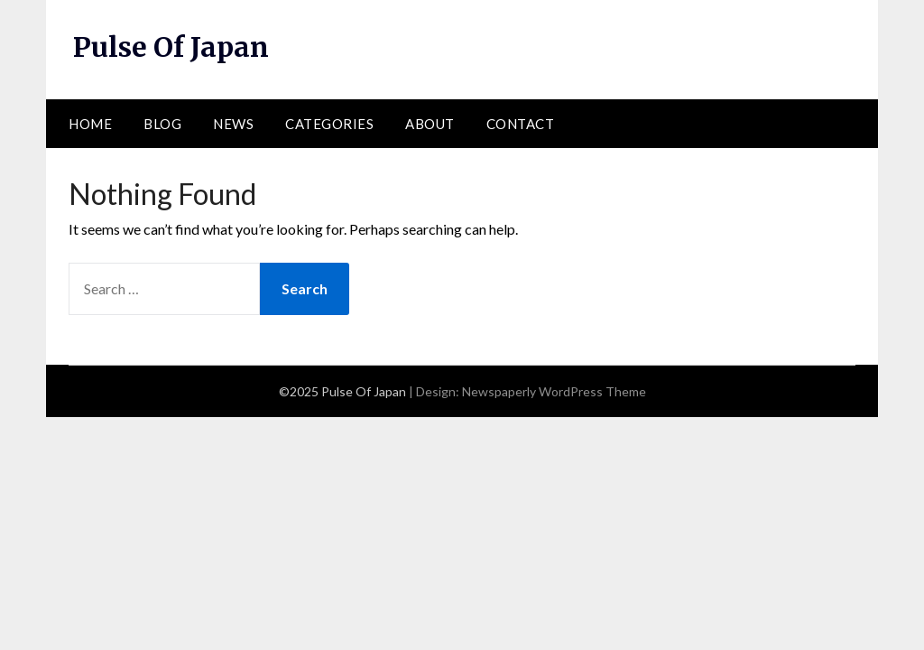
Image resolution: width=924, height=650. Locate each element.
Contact (520, 124)
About (430, 124)
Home (90, 124)
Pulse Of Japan (171, 47)
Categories (329, 124)
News (233, 124)
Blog (162, 124)
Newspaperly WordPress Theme (554, 391)
